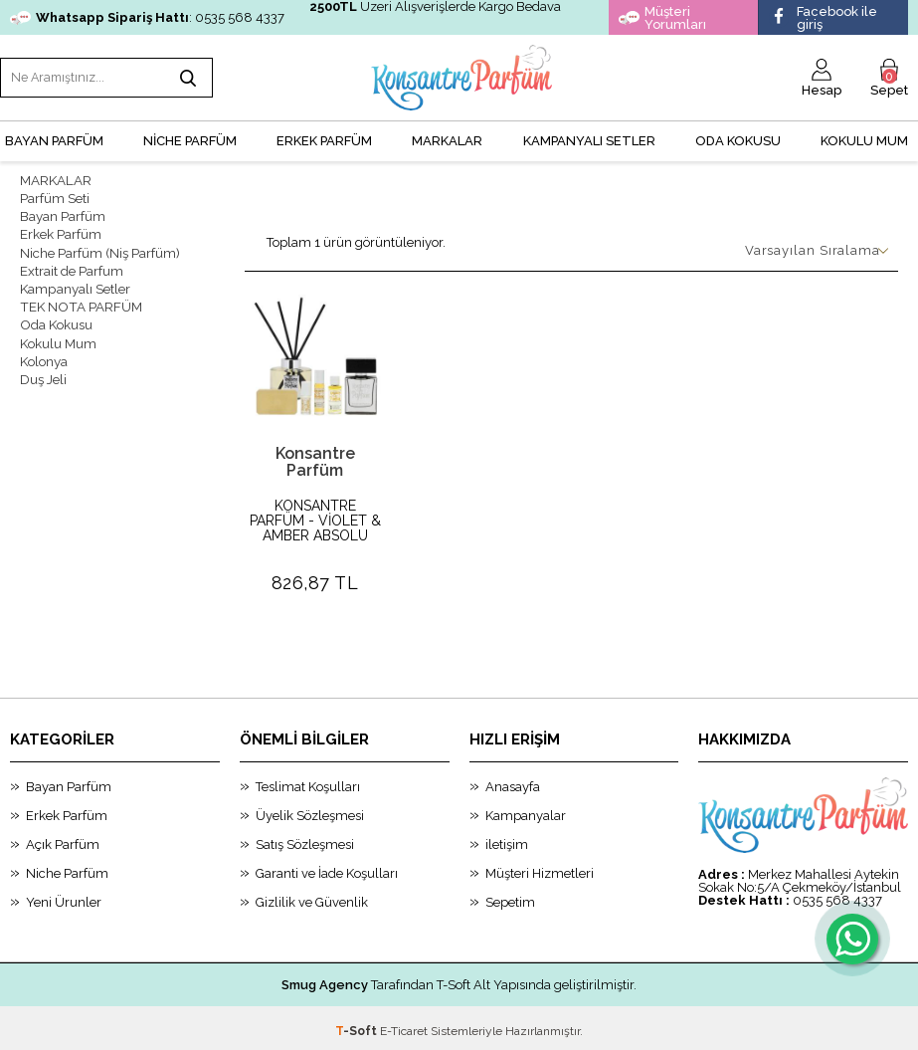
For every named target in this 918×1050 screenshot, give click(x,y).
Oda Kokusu (738, 134)
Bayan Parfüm (62, 207)
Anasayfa (512, 780)
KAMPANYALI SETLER (589, 134)
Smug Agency (324, 978)
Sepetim (510, 896)
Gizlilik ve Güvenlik (312, 896)
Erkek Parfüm (60, 224)
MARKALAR (447, 134)
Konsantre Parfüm (315, 456)
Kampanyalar (525, 809)
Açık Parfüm (62, 838)
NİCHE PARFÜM (190, 134)
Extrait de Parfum (71, 258)
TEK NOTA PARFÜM (78, 292)
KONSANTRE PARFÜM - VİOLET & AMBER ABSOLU (315, 515)
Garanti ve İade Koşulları (327, 867)
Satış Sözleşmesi (305, 838)
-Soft (357, 1025)
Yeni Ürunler (63, 896)
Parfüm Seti (55, 190)
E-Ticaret (404, 1025)
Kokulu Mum (864, 134)
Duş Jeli (43, 359)
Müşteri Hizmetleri (539, 867)
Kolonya (44, 342)
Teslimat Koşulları (308, 780)
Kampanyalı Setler (74, 275)
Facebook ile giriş (823, 18)
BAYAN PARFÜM (54, 134)
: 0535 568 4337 (147, 17)
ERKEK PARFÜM (324, 134)
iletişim (506, 838)
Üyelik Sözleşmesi (310, 809)
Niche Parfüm (67, 867)
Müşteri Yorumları (662, 18)
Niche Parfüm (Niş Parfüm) (100, 241)
